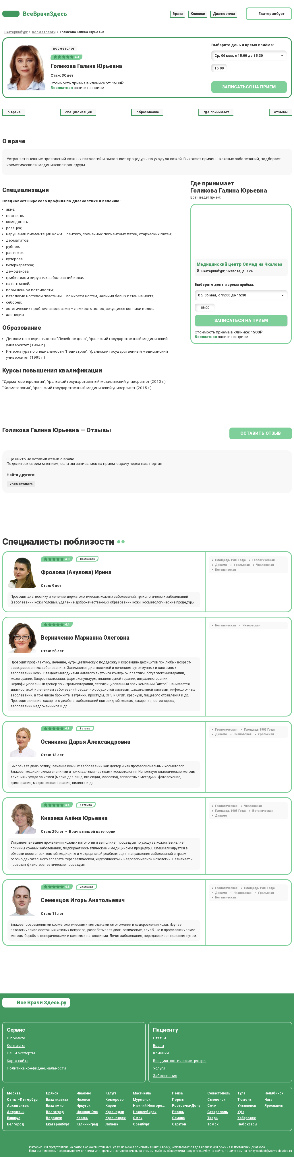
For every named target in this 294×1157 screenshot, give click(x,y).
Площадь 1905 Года (230, 560)
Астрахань (15, 1112)
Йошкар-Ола (87, 1112)
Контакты (16, 1045)
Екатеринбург (57, 1124)
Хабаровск (246, 1118)
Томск (212, 1124)
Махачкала (142, 1093)
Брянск (52, 1093)
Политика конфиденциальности (36, 1068)
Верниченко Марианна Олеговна (85, 637)
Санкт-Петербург (23, 1100)
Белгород (15, 1124)
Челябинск (273, 1093)
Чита (268, 1100)
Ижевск (83, 1100)
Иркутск (83, 1106)
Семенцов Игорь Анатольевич (83, 900)
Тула (241, 1093)
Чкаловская (265, 565)
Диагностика (224, 14)
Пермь (178, 1100)
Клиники (198, 14)
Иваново (83, 1093)
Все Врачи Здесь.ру (41, 1002)
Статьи (159, 1038)
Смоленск (216, 1100)
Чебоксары (247, 1124)
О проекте (16, 1038)
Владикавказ (57, 1100)
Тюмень (244, 1100)
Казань (82, 1118)
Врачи (178, 14)
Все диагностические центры (179, 1061)
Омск (137, 1118)
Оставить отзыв (260, 433)
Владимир (54, 1106)
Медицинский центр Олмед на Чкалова (239, 264)
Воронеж (54, 1118)
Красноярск (115, 1118)
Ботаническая (225, 570)
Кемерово (114, 1100)
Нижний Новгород (149, 1106)
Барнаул (13, 1118)
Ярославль (273, 1106)
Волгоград (55, 1112)
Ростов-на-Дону (186, 1106)
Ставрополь (217, 1112)
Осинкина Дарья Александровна (85, 742)
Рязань (178, 1112)
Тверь (212, 1118)
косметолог (63, 48)
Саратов (179, 1124)
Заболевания (165, 1075)
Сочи (211, 1106)
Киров (110, 1106)
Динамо (221, 565)
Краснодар (114, 1112)
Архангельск (18, 1106)
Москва (14, 1093)
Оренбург (141, 1124)
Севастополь (218, 1093)
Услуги (159, 1068)
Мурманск (141, 1100)
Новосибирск (144, 1112)
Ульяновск (246, 1106)
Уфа (240, 1112)
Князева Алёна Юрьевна (74, 818)
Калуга (110, 1093)
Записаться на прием (249, 87)
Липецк (111, 1124)
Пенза (177, 1093)
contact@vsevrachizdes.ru (274, 1151)
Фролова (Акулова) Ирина (76, 572)
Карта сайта (17, 1061)
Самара (178, 1118)
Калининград (87, 1124)
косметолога (20, 484)
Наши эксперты (21, 1053)
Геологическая (263, 560)
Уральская (242, 565)
